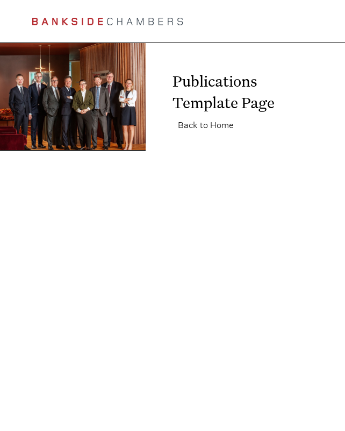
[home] (107, 21)
